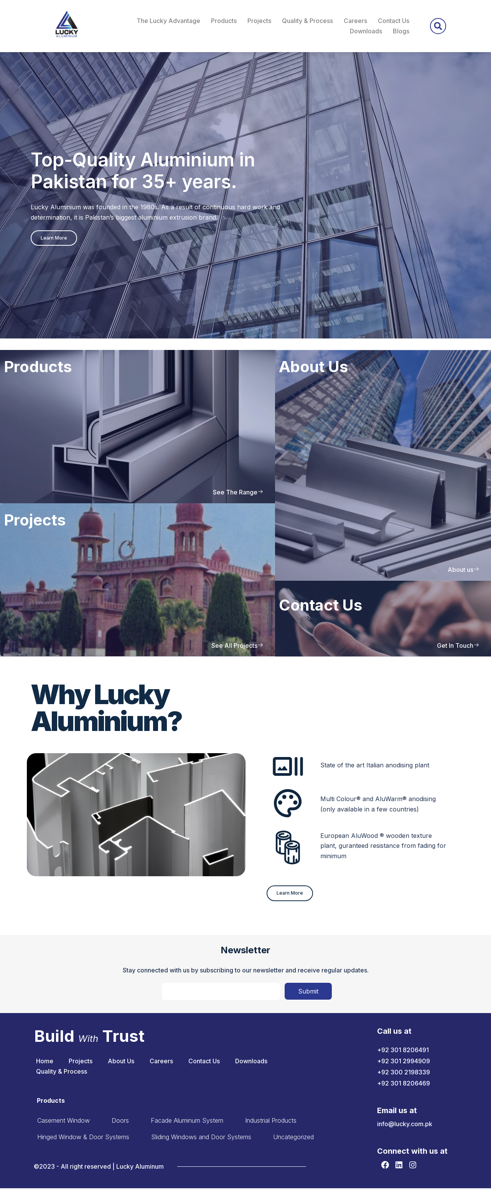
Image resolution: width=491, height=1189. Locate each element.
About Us (121, 1062)
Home (44, 1062)
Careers (355, 21)
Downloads (366, 31)
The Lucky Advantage (168, 21)
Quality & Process (307, 21)
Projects (259, 21)
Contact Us (393, 21)
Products (224, 21)
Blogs (401, 31)
